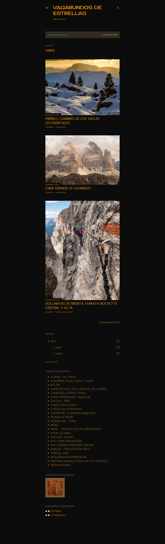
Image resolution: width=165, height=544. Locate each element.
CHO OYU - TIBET (60, 401)
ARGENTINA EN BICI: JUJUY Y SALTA (72, 381)
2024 (53, 341)
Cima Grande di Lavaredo (68, 188)
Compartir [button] (49, 127)
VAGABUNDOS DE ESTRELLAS (77, 10)
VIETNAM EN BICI (61, 465)
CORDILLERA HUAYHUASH (66, 409)
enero (59, 354)
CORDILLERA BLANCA (64, 405)
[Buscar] (118, 7)
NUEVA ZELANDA (61, 433)
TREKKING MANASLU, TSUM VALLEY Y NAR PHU (79, 461)
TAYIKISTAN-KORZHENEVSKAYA (69, 457)
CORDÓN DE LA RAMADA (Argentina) (73, 413)
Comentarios (57, 515)
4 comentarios (60, 192)
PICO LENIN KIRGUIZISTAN (66, 441)
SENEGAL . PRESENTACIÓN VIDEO (70, 449)
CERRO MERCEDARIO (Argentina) (70, 397)
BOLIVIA (55, 385)
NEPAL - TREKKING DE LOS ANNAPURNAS (76, 429)
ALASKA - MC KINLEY (63, 377)
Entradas (54, 511)
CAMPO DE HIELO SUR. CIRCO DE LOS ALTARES (79, 389)
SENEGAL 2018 (59, 453)
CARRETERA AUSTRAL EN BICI (68, 393)
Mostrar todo (110, 35)
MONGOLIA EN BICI (62, 417)
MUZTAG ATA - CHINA (63, 421)
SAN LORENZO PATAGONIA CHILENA (72, 445)
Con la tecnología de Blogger (82, 531)
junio (58, 348)
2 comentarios (60, 127)
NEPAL (54, 425)
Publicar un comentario (64, 312)
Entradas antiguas (109, 322)
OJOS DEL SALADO (62, 437)
